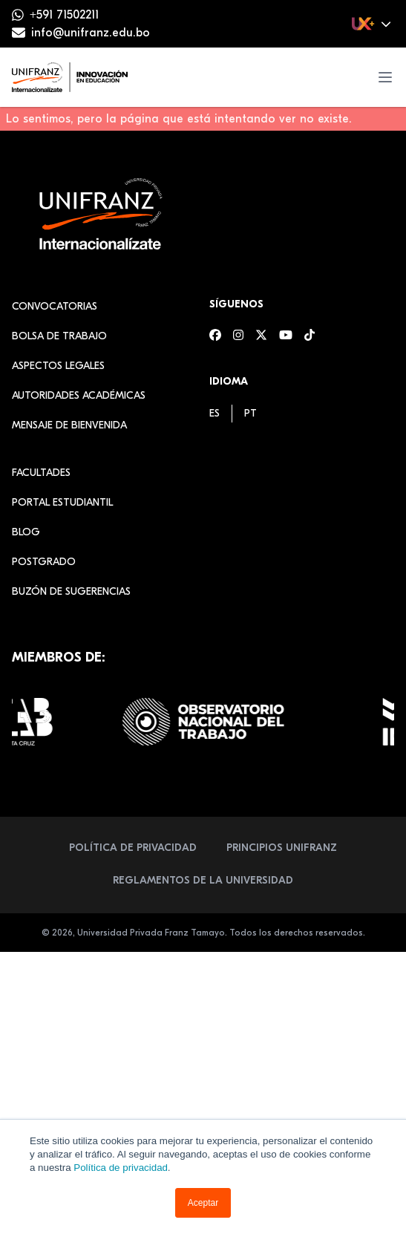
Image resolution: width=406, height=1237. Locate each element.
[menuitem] (214, 413)
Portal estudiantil (62, 502)
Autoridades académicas (78, 395)
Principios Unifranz (281, 847)
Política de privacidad (120, 1167)
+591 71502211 (64, 15)
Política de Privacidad (133, 847)
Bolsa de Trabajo (59, 336)
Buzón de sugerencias (71, 591)
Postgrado (44, 561)
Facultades (41, 472)
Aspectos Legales (58, 365)
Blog (26, 532)
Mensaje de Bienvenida (69, 425)
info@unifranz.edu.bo (90, 32)
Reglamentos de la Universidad (203, 880)
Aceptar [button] (203, 1203)
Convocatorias (54, 306)
